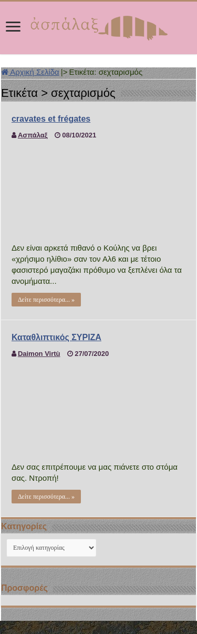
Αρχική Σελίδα (30, 71)
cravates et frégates (51, 118)
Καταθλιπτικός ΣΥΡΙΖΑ (56, 337)
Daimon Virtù (39, 354)
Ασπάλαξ (33, 135)
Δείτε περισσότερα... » (46, 299)
